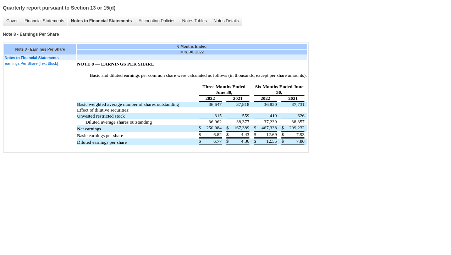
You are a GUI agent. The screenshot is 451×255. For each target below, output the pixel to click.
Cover (12, 20)
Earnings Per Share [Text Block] (31, 63)
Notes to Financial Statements (101, 20)
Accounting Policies (156, 20)
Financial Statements (44, 20)
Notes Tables (194, 20)
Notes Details (226, 20)
